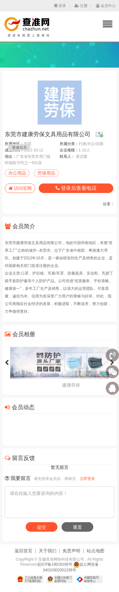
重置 (77, 527)
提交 (41, 527)
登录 (60, 5)
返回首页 (23, 550)
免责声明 (71, 550)
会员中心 (106, 5)
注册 (81, 5)
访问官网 (20, 188)
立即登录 (87, 478)
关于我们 (47, 550)
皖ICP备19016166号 (54, 564)
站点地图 (95, 550)
